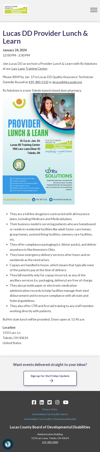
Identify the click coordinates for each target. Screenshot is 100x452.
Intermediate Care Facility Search (50, 414)
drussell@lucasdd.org (67, 82)
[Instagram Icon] (57, 402)
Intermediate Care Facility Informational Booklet (50, 418)
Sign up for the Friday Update (50, 375)
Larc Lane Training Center (29, 68)
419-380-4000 (50, 442)
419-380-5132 (38, 82)
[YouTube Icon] (65, 402)
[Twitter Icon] (49, 402)
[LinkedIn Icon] (42, 402)
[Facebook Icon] (34, 402)
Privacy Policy (50, 409)
